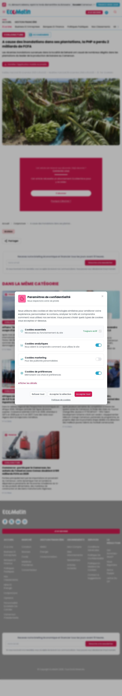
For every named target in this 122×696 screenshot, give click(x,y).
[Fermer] (102, 296)
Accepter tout (83, 394)
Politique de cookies (61, 399)
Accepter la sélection (60, 394)
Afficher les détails (27, 383)
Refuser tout (38, 394)
